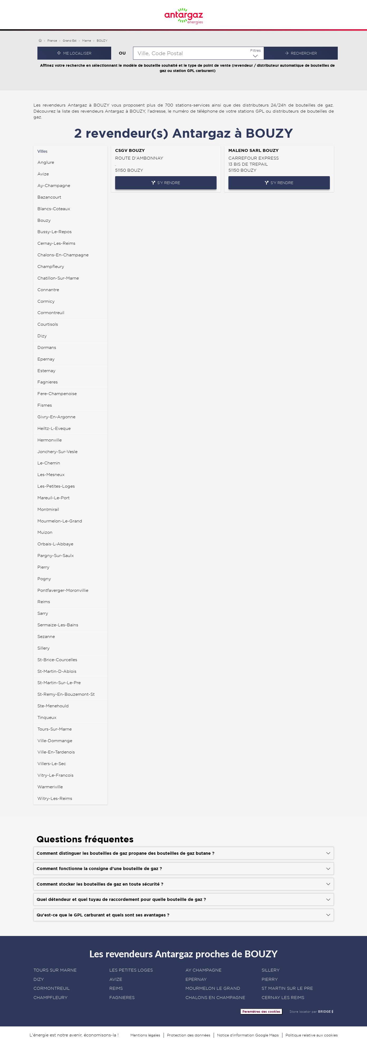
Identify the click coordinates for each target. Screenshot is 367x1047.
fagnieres (47, 382)
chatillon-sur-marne (58, 278)
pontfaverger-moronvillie (62, 590)
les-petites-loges (56, 486)
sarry (42, 613)
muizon (44, 532)
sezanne (46, 636)
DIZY (38, 979)
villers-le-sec (51, 763)
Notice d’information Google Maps (248, 1035)
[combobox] (198, 53)
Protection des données (188, 1035)
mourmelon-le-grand (59, 521)
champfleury (50, 266)
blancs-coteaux (53, 208)
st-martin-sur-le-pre (59, 682)
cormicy (46, 301)
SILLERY (271, 970)
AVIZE (115, 979)
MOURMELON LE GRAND (212, 988)
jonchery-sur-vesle (57, 451)
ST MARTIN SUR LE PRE (287, 988)
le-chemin (48, 463)
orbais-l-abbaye (55, 544)
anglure (45, 162)
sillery (43, 648)
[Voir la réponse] (184, 853)
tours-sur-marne (54, 729)
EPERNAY (196, 979)
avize (43, 174)
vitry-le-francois (55, 775)
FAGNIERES (122, 997)
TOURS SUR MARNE (55, 970)
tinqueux (46, 717)
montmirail (48, 509)
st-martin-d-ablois (56, 671)
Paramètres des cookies (261, 1011)
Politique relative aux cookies (312, 1035)
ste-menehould (53, 706)
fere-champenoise (57, 393)
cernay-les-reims (56, 243)
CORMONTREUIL (51, 988)
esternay (46, 370)
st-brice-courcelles (57, 659)
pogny (44, 579)
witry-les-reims (54, 798)
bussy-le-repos (54, 231)
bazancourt (49, 197)
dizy (42, 336)
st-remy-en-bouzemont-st (66, 694)
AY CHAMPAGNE (203, 970)
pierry (43, 567)
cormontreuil (50, 312)
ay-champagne (53, 185)
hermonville (49, 440)
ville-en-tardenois (56, 752)
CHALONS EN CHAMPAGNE (215, 997)
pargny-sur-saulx (55, 555)
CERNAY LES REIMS (283, 997)
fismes (44, 405)
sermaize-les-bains (57, 625)
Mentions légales (145, 1035)
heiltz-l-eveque (54, 428)
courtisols (47, 324)
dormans (46, 347)
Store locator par (312, 1011)
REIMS (116, 988)
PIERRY (270, 979)
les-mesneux (51, 474)
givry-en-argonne (56, 417)
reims (43, 601)
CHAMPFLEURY (50, 997)
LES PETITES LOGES (131, 970)
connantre (48, 289)
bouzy (44, 220)
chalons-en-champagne (63, 255)
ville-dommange (54, 740)
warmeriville (50, 787)
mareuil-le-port (53, 498)
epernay (46, 359)
